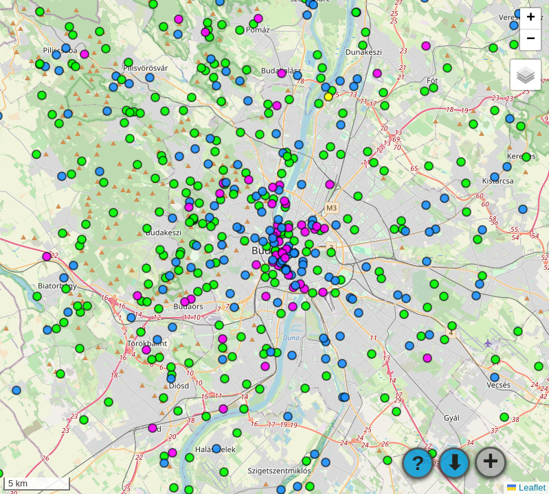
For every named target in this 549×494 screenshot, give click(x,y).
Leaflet (526, 487)
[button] (530, 19)
